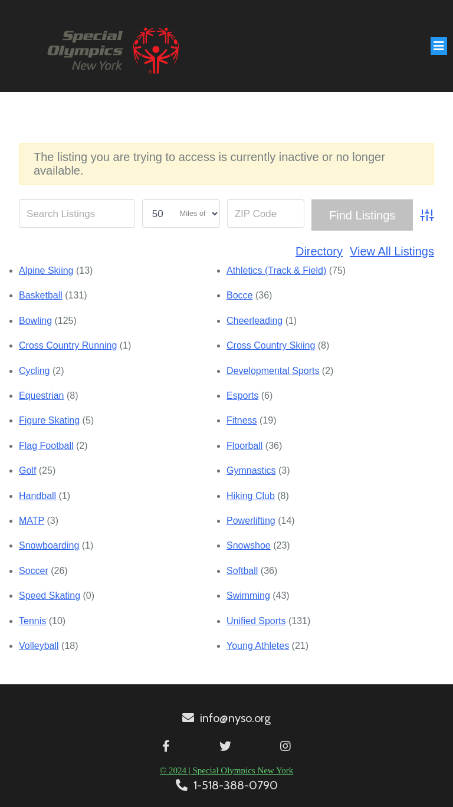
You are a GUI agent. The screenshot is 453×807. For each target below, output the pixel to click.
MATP (31, 521)
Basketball (41, 295)
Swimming (248, 596)
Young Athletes (257, 646)
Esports (242, 396)
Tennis (32, 621)
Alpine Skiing (46, 270)
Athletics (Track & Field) (276, 270)
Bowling (35, 321)
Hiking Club (250, 496)
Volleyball (39, 646)
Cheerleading (254, 321)
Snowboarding (49, 545)
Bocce (239, 295)
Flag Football (46, 446)
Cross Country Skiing (270, 345)
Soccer (33, 571)
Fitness (241, 420)
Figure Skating (49, 420)
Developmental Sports (272, 371)
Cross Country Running (68, 345)
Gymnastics (251, 470)
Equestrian (41, 396)
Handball (37, 496)
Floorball (244, 446)
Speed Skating (49, 596)
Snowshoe (248, 545)
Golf (27, 470)
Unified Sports (256, 621)
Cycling (34, 371)
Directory (319, 251)
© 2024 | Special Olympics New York (226, 770)
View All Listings (392, 251)
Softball (242, 571)
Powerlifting (250, 521)
